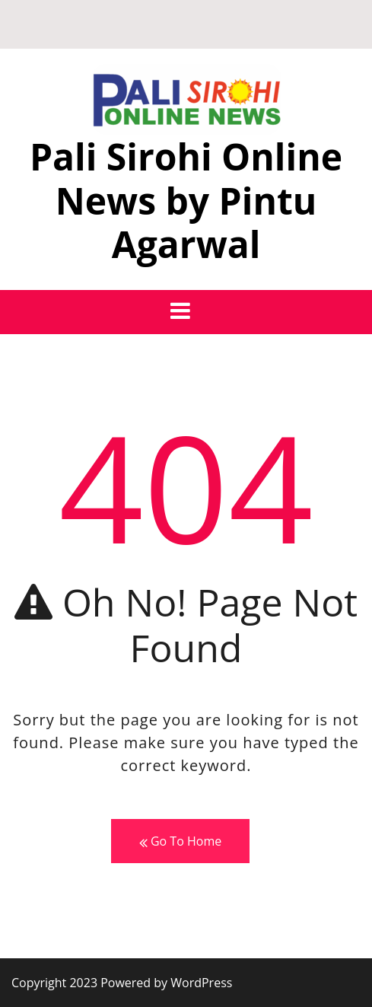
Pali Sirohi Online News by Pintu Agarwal (186, 200)
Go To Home (180, 841)
